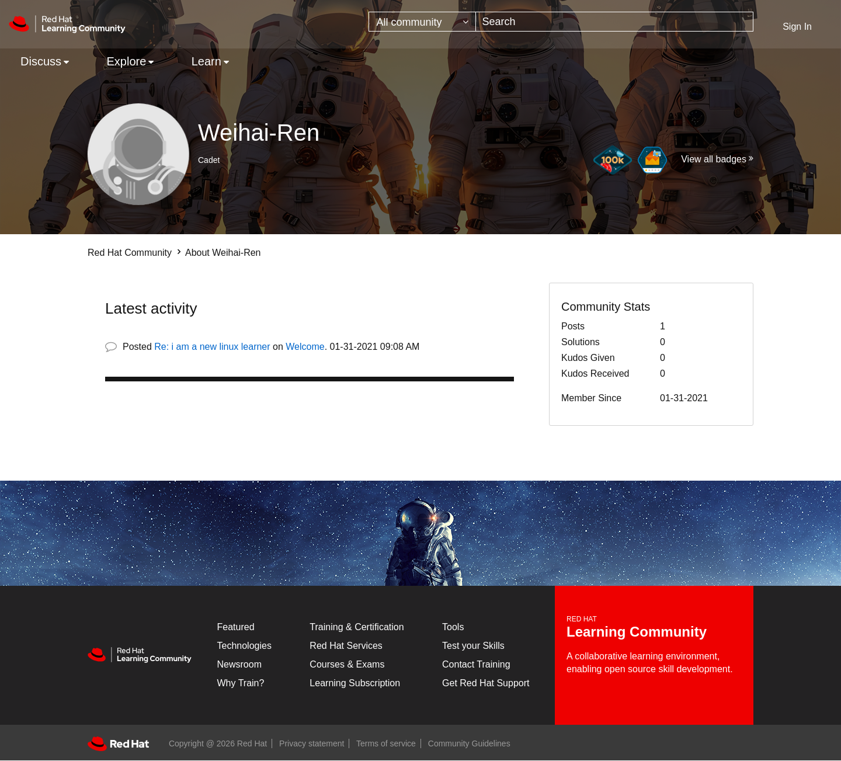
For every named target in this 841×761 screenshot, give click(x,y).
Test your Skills (473, 646)
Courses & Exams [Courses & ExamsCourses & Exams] (347, 664)
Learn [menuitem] (206, 61)
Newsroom (239, 664)
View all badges (713, 159)
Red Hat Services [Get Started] (346, 646)
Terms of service (386, 743)
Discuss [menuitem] (40, 61)
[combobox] (614, 22)
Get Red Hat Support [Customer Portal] (485, 683)
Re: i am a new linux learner (212, 347)
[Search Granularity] (422, 21)
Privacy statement (311, 743)
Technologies (244, 646)
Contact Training (476, 664)
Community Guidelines (469, 743)
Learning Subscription (355, 683)
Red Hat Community (130, 253)
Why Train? (241, 683)
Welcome (305, 347)
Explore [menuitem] (126, 61)
